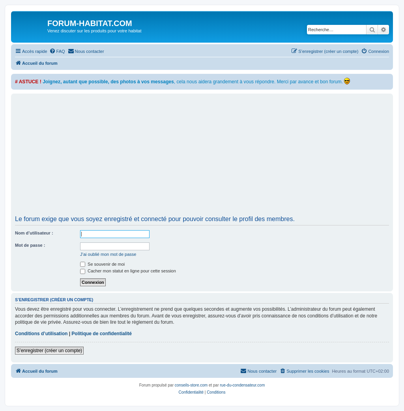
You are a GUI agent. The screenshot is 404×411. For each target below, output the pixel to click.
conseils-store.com (191, 385)
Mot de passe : (30, 245)
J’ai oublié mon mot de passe (108, 254)
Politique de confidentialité (101, 333)
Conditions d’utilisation (41, 333)
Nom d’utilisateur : (34, 233)
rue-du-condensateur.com (242, 385)
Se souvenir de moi (102, 264)
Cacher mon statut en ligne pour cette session (128, 270)
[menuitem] (57, 51)
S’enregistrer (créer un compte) (49, 350)
